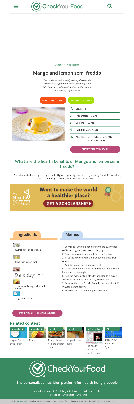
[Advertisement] (67, 37)
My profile (81, 394)
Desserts (60, 64)
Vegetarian (73, 64)
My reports (68, 394)
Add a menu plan (92, 391)
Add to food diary (53, 100)
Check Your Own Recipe (95, 149)
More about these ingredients (37, 312)
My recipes (54, 394)
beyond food (39, 391)
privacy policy (23, 401)
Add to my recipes (81, 100)
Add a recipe (75, 391)
